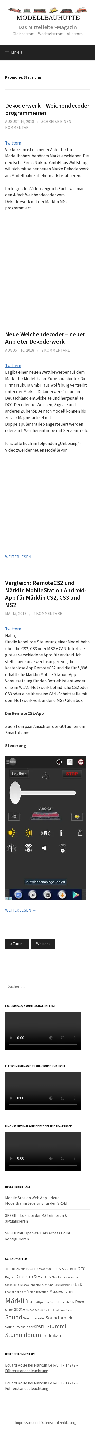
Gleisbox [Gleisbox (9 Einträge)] (23, 1285)
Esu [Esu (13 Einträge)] (60, 1277)
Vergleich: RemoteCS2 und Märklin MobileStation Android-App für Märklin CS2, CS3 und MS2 (46, 594)
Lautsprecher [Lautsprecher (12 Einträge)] (64, 1284)
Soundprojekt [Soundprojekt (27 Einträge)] (60, 1318)
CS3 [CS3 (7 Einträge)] (65, 1269)
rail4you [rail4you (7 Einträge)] (39, 1302)
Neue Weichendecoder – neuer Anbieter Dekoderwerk (45, 338)
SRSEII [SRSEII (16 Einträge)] (40, 1326)
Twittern (13, 143)
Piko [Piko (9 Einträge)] (31, 1302)
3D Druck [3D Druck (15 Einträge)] (12, 1269)
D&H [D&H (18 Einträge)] (72, 1269)
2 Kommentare (55, 350)
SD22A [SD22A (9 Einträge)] (30, 1310)
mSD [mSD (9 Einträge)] (61, 1292)
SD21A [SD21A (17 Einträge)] (19, 1309)
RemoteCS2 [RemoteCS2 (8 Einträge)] (67, 1302)
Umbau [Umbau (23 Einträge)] (54, 1335)
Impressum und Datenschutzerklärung (45, 1422)
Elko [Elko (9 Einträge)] (54, 1277)
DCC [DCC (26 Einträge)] (81, 1269)
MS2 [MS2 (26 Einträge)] (53, 1291)
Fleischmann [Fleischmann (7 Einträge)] (71, 1277)
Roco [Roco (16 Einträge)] (79, 1301)
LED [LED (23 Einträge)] (78, 1284)
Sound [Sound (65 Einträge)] (13, 1317)
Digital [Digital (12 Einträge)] (9, 1277)
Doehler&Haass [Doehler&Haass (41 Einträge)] (33, 1276)
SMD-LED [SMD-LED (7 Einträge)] (49, 1310)
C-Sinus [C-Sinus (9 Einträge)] (51, 1269)
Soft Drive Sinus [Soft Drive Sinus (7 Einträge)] (63, 1310)
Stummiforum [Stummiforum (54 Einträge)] (23, 1335)
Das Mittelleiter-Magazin (47, 27)
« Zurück (17, 943)
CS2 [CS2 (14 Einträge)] (59, 1269)
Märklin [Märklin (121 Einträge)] (16, 1300)
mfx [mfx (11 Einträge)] (26, 1292)
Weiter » (43, 943)
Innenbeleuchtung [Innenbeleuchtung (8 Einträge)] (41, 1285)
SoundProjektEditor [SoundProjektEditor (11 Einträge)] (19, 1327)
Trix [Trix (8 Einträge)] (44, 1336)
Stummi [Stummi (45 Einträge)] (56, 1326)
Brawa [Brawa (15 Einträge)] (39, 1269)
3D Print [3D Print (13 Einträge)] (27, 1269)
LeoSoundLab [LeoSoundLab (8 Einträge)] (14, 1292)
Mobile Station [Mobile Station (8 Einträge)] (39, 1292)
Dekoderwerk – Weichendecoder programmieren (47, 109)
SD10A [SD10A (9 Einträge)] (9, 1310)
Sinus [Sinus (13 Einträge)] (39, 1309)
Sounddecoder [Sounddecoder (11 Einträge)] (34, 1318)
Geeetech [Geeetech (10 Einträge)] (11, 1285)
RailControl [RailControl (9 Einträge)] (52, 1302)
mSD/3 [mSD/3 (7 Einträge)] (69, 1292)
